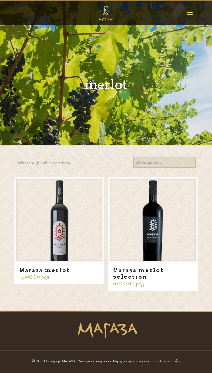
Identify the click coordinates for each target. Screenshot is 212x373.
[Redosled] (164, 162)
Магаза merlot (45, 270)
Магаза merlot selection (138, 273)
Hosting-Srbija (166, 361)
